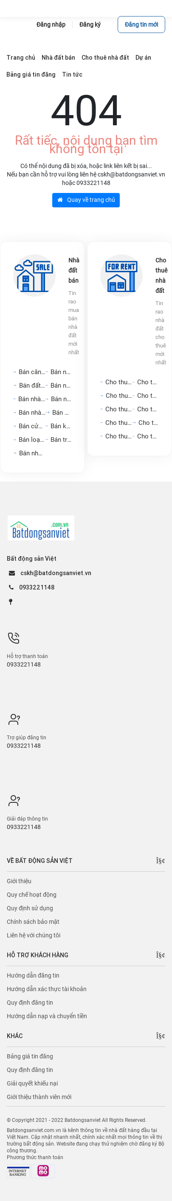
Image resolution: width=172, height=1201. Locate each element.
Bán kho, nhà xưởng (61, 426)
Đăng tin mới (141, 24)
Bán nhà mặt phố (61, 372)
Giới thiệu (19, 881)
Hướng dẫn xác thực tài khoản (47, 989)
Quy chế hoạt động (31, 894)
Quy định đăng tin (30, 1002)
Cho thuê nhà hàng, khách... (119, 423)
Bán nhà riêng (61, 399)
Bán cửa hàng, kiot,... (32, 426)
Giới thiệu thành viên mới (39, 1097)
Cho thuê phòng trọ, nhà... (148, 409)
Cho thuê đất (148, 423)
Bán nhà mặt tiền (32, 453)
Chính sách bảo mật (33, 921)
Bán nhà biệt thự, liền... (32, 412)
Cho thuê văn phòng (119, 395)
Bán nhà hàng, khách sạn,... (31, 399)
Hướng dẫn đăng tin (33, 975)
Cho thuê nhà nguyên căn (148, 395)
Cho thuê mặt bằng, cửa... (119, 409)
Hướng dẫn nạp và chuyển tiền (47, 1016)
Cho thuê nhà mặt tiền (148, 382)
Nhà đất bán (73, 270)
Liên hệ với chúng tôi (33, 935)
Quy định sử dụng (30, 908)
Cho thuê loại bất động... (148, 436)
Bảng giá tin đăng (30, 1056)
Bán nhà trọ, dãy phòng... (61, 385)
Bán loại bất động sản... (32, 439)
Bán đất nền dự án (32, 385)
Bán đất (62, 412)
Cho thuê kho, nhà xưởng (119, 436)
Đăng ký (90, 24)
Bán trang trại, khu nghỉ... (61, 439)
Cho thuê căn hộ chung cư (119, 382)
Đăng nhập (51, 24)
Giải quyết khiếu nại (32, 1083)
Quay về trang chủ (86, 199)
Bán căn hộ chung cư (32, 372)
